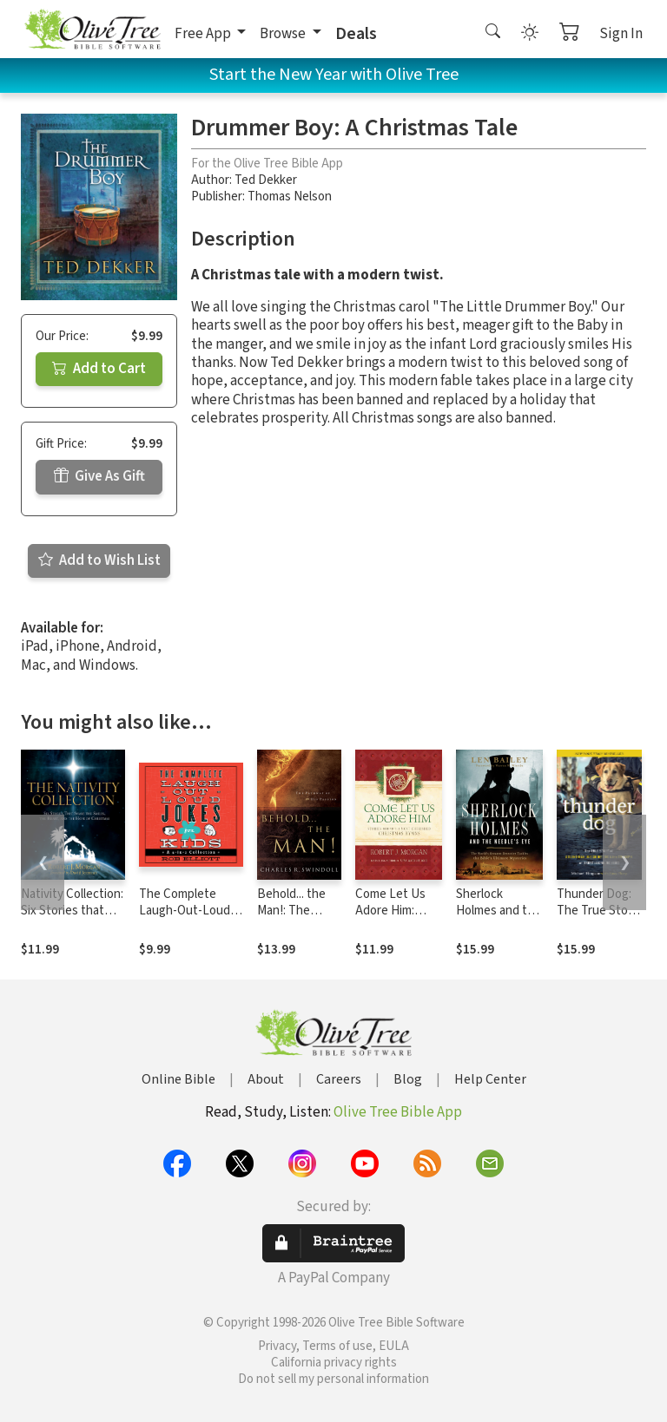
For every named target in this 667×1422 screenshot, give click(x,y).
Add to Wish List (99, 560)
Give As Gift (99, 476)
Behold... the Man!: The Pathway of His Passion (297, 919)
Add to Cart (99, 368)
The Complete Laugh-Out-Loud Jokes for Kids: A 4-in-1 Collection (190, 919)
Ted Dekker (265, 180)
